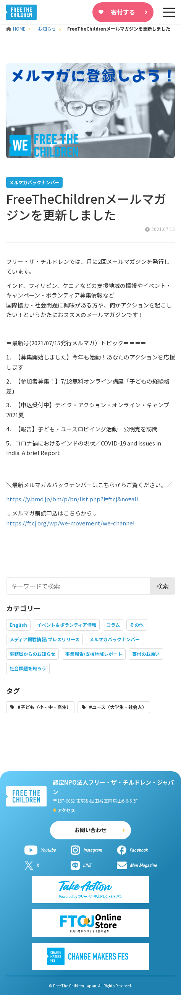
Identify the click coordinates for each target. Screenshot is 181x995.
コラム (113, 624)
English (18, 624)
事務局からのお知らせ (32, 653)
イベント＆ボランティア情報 (66, 624)
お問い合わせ (90, 830)
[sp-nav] (169, 12)
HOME (16, 28)
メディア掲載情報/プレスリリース (44, 639)
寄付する (123, 11)
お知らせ (47, 28)
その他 (137, 624)
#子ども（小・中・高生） (44, 707)
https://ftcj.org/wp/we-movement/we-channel (70, 523)
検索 (163, 585)
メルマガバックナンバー (114, 639)
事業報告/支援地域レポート (93, 653)
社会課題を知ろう (28, 668)
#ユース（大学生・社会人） (118, 707)
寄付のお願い (146, 653)
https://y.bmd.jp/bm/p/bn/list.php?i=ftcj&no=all (72, 499)
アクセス (66, 810)
